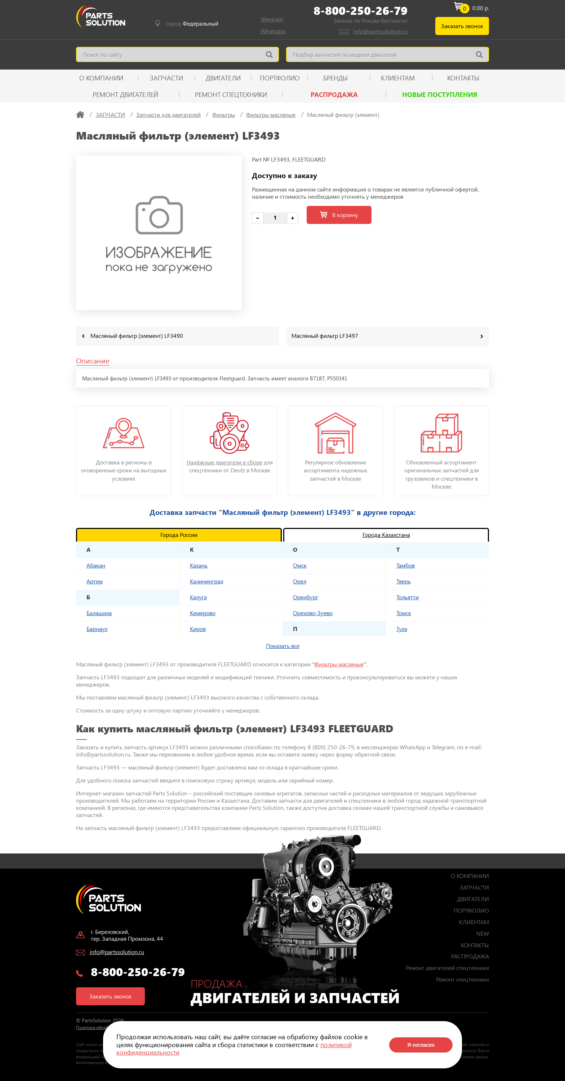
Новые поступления (439, 94)
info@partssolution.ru (380, 31)
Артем (94, 580)
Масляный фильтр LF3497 (325, 335)
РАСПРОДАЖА (334, 94)
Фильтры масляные (338, 663)
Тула (401, 628)
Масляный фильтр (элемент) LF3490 (136, 335)
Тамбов (405, 565)
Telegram (272, 19)
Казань (199, 565)
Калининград (206, 580)
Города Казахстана (386, 534)
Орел (299, 580)
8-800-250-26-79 (360, 10)
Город (192, 23)
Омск (300, 565)
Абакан (95, 565)
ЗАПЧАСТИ (166, 78)
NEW (482, 933)
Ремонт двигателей (125, 94)
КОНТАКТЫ (463, 78)
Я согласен (420, 1045)
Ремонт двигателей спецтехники (447, 967)
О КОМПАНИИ (101, 78)
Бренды (335, 78)
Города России (178, 534)
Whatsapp (273, 31)
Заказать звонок (462, 26)
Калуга (198, 596)
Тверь (403, 580)
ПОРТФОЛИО (280, 78)
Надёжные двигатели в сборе (224, 462)
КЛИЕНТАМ (398, 78)
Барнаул (96, 628)
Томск (403, 612)
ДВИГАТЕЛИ (223, 78)
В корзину (339, 215)
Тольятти (407, 596)
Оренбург (305, 596)
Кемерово (202, 612)
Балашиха (99, 612)
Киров (198, 628)
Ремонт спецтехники (231, 94)
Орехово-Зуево (313, 612)
